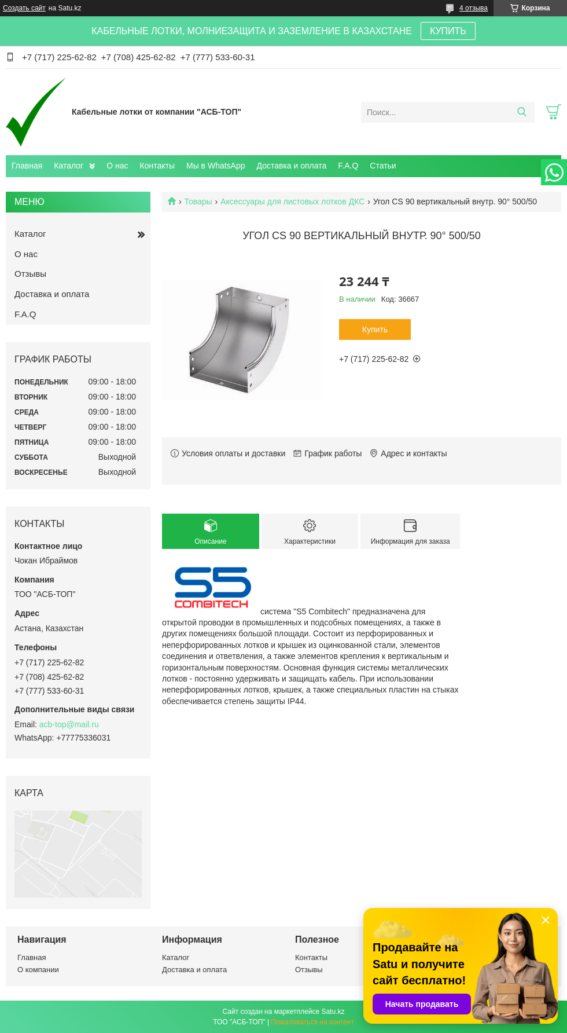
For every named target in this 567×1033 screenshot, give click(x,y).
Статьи (383, 165)
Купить (375, 329)
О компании (38, 969)
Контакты (157, 165)
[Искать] (522, 112)
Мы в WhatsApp (215, 165)
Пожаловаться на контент (312, 1022)
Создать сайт (24, 8)
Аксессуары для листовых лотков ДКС (292, 201)
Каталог (68, 165)
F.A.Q (348, 165)
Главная (27, 165)
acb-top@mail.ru (69, 724)
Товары (198, 201)
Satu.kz (332, 1012)
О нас (117, 165)
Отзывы (30, 274)
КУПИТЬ (448, 31)
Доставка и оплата (292, 165)
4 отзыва (473, 8)
